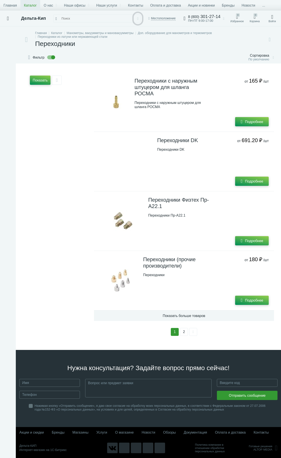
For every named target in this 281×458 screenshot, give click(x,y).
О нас (50, 5)
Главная (10, 5)
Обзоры (169, 432)
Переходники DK (177, 140)
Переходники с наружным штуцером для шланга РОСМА (166, 87)
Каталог (30, 5)
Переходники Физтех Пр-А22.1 (178, 203)
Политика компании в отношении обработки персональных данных (210, 448)
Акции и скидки (31, 432)
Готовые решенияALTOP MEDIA (263, 447)
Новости (248, 5)
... (263, 5)
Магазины (80, 432)
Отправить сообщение (247, 395)
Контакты (135, 5)
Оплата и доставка (165, 5)
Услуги (101, 432)
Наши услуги (108, 5)
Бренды (228, 5)
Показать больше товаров (184, 316)
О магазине (124, 432)
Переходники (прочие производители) (169, 262)
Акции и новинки (201, 5)
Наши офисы (76, 5)
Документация (195, 432)
